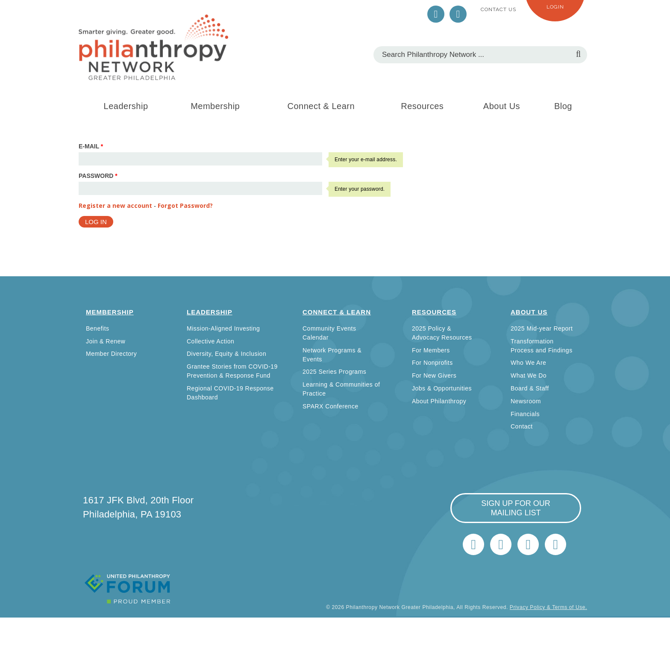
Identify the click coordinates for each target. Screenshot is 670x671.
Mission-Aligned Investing (223, 328)
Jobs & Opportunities (442, 388)
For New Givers (434, 375)
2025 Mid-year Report (542, 328)
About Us (501, 106)
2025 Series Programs (334, 371)
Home (555, 544)
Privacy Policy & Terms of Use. (548, 607)
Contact (522, 426)
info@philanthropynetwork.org (528, 544)
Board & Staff (530, 388)
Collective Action (210, 341)
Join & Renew (105, 341)
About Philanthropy (439, 401)
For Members (431, 350)
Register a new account (115, 205)
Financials (525, 414)
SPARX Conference (331, 406)
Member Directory (111, 353)
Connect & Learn (321, 106)
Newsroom (526, 401)
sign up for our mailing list (515, 508)
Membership (215, 106)
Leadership (126, 106)
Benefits (97, 328)
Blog (563, 106)
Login (555, 7)
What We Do (529, 375)
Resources (422, 106)
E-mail (91, 146)
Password (98, 175)
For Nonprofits (432, 362)
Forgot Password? (185, 205)
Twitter (435, 14)
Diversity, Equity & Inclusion (226, 353)
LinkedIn (458, 14)
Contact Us (498, 9)
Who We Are (528, 362)
